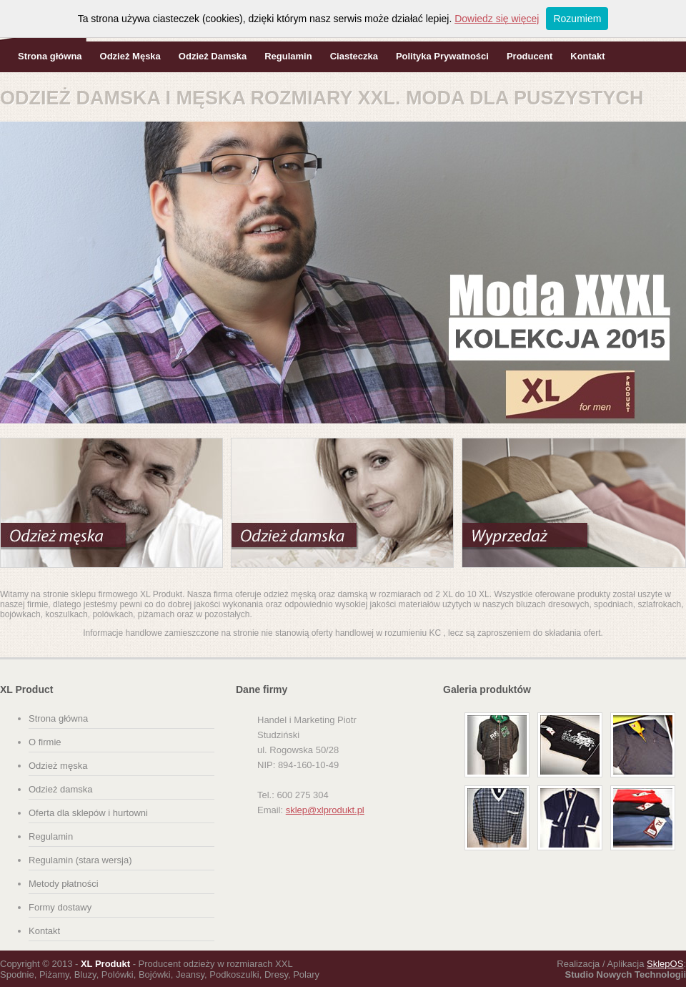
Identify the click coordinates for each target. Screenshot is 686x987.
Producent (529, 56)
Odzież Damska (213, 56)
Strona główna (50, 56)
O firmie (45, 742)
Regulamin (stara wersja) (80, 860)
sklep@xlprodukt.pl (325, 810)
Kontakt (587, 56)
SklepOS (665, 963)
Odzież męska (58, 765)
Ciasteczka (354, 56)
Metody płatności (64, 883)
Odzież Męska (130, 56)
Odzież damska (61, 789)
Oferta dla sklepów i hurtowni (88, 812)
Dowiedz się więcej (496, 18)
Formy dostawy (60, 907)
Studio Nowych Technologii (625, 974)
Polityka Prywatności (442, 56)
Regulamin (288, 56)
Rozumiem (577, 18)
